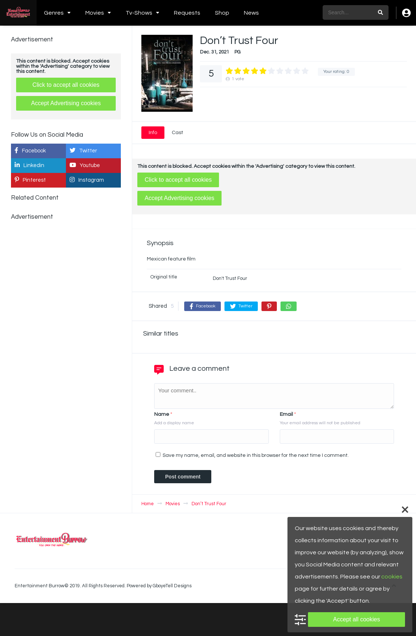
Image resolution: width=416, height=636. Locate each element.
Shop (222, 13)
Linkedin (29, 165)
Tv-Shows (139, 13)
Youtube (85, 165)
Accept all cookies (356, 619)
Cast (177, 132)
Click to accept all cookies (178, 180)
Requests (187, 13)
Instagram (87, 180)
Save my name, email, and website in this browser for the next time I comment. (256, 455)
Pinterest (30, 180)
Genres (54, 13)
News (251, 13)
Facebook (30, 150)
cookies (391, 577)
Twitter (83, 150)
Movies (94, 13)
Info (153, 132)
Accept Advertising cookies (179, 198)
